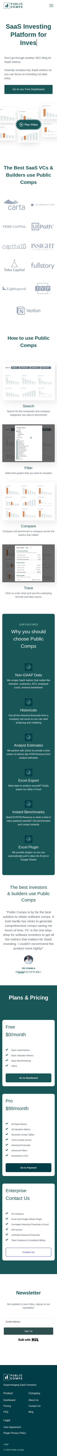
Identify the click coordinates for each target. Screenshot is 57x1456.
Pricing (7, 1406)
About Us (34, 1400)
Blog (31, 1412)
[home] (12, 6)
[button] (51, 5)
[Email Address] (28, 1321)
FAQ (5, 1412)
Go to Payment (29, 1167)
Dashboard (9, 1400)
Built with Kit (28, 1339)
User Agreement (12, 1427)
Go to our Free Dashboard (28, 89)
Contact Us (28, 1252)
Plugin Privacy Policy (14, 1433)
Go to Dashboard (28, 1078)
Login (6, 1444)
